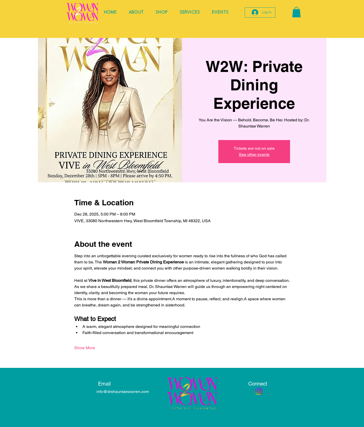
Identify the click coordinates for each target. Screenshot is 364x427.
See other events (254, 154)
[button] (296, 12)
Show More (84, 347)
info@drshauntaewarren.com (123, 391)
